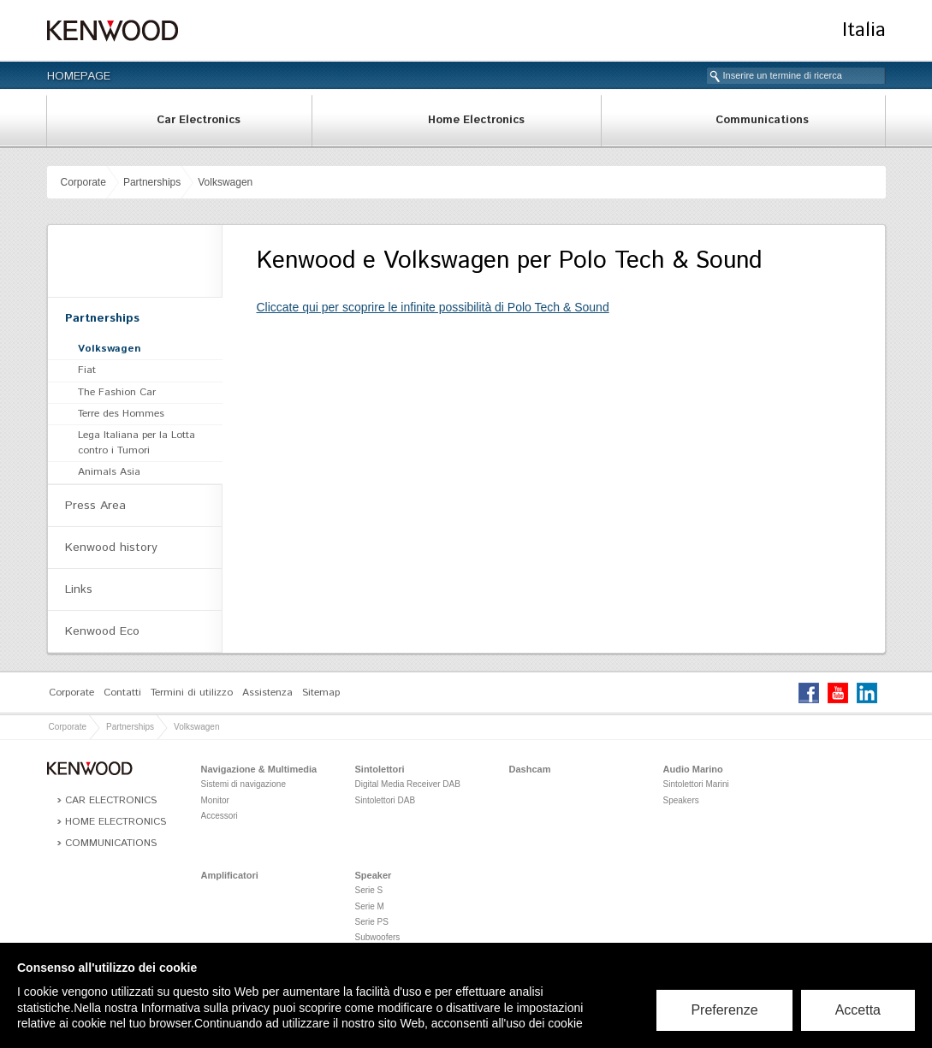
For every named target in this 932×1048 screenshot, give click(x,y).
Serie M (369, 906)
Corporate (83, 182)
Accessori (219, 815)
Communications (762, 120)
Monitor (215, 800)
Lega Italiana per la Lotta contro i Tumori (136, 443)
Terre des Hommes (121, 413)
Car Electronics (198, 120)
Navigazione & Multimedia (259, 769)
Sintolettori (380, 769)
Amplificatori (229, 875)
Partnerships (152, 182)
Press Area (95, 505)
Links (78, 589)
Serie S (369, 890)
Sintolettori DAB (385, 800)
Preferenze (724, 1010)
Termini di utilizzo (192, 692)
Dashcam (530, 769)
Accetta (858, 1010)
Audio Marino (693, 769)
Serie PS (372, 922)
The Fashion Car (117, 392)
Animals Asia (109, 472)
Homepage (78, 76)
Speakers (681, 800)
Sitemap (321, 692)
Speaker (373, 875)
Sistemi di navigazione (244, 784)
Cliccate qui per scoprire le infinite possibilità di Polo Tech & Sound (433, 307)
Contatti (122, 692)
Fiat (87, 370)
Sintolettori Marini (696, 784)
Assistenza (267, 692)
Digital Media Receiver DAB (407, 784)
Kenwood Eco (102, 631)
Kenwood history (111, 547)
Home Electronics (476, 120)
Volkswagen (225, 182)
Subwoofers (378, 937)
